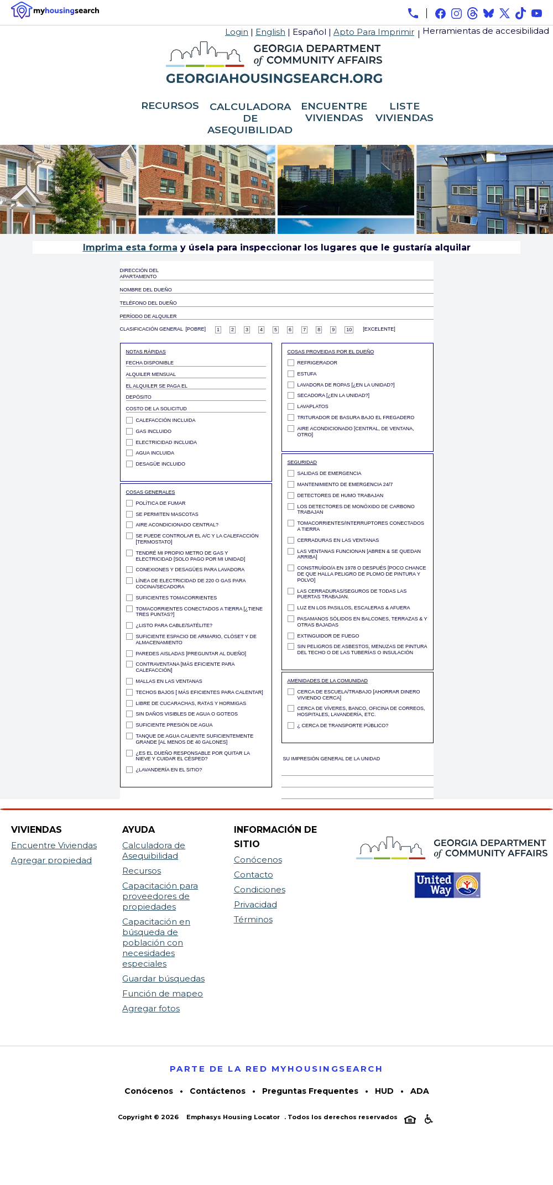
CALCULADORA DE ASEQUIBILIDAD (250, 118)
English (270, 32)
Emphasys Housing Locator (233, 1117)
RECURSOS (170, 106)
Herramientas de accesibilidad (485, 30)
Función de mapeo (162, 993)
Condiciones (259, 889)
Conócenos (258, 859)
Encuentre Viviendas (54, 845)
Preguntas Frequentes (310, 1091)
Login (236, 32)
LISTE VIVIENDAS (404, 112)
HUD (384, 1091)
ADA (419, 1091)
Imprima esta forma (130, 247)
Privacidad (255, 904)
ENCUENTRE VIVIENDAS (334, 112)
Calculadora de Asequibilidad (153, 850)
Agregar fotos (151, 1008)
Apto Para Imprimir (373, 32)
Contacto (253, 874)
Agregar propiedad (51, 860)
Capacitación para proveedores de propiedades (160, 896)
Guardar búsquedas (163, 978)
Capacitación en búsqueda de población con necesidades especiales (156, 942)
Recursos (141, 870)
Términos (253, 919)
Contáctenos (218, 1091)
